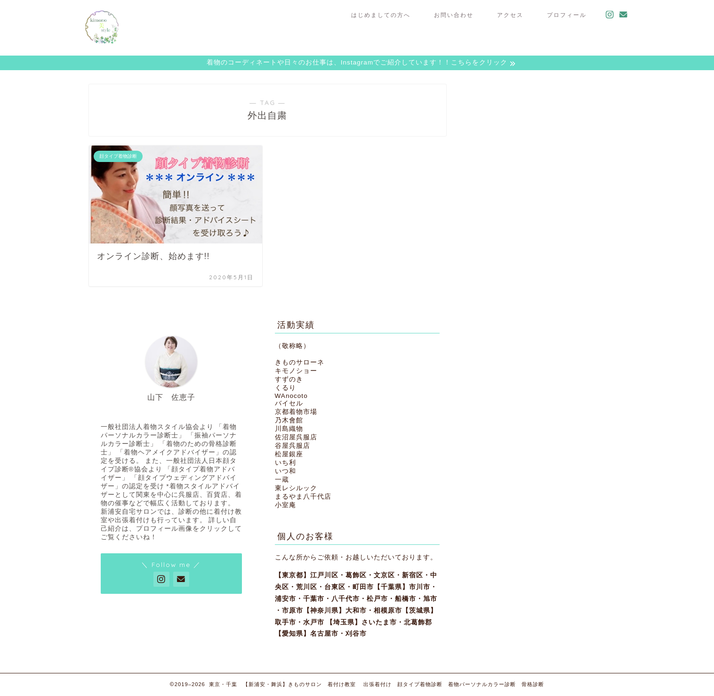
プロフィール (566, 14)
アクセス (510, 14)
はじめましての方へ (380, 14)
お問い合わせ (453, 14)
